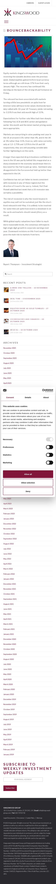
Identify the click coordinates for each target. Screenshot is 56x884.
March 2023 (8, 508)
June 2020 (7, 669)
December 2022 (9, 524)
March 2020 (8, 684)
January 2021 (8, 634)
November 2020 (9, 644)
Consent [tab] (10, 397)
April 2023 (7, 504)
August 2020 (8, 659)
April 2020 (7, 679)
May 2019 (7, 734)
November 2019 (9, 704)
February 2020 (9, 689)
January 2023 (8, 519)
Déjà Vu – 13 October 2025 (24, 330)
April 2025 (7, 383)
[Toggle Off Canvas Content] (6, 21)
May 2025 (7, 378)
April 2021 (7, 619)
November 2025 (9, 348)
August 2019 (8, 719)
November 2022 (9, 529)
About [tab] (46, 397)
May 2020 (7, 674)
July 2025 (7, 368)
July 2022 (7, 549)
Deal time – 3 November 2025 (25, 299)
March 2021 (8, 624)
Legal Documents (9, 818)
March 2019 (8, 744)
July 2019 (7, 724)
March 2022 (8, 569)
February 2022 (9, 574)
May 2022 (7, 559)
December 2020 (9, 639)
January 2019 (8, 754)
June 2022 (7, 554)
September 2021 (10, 599)
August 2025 (8, 363)
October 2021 (9, 594)
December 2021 (9, 584)
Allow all (28, 474)
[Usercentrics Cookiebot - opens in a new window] (42, 390)
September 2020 (10, 654)
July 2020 (7, 664)
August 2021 (8, 604)
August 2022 (8, 544)
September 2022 (10, 539)
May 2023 (7, 499)
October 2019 (9, 709)
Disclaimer (20, 818)
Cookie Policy (30, 818)
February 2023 (9, 513)
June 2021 (7, 609)
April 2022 (7, 564)
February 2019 (9, 749)
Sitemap (39, 818)
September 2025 (10, 358)
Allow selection (28, 483)
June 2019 (7, 729)
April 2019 (7, 739)
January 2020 (8, 694)
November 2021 (9, 589)
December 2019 (9, 699)
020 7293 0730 (20, 813)
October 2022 (9, 534)
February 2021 (9, 629)
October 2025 (9, 353)
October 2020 (9, 649)
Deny (28, 491)
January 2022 (8, 579)
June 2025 (7, 373)
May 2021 (7, 614)
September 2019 (10, 714)
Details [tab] (28, 397)
